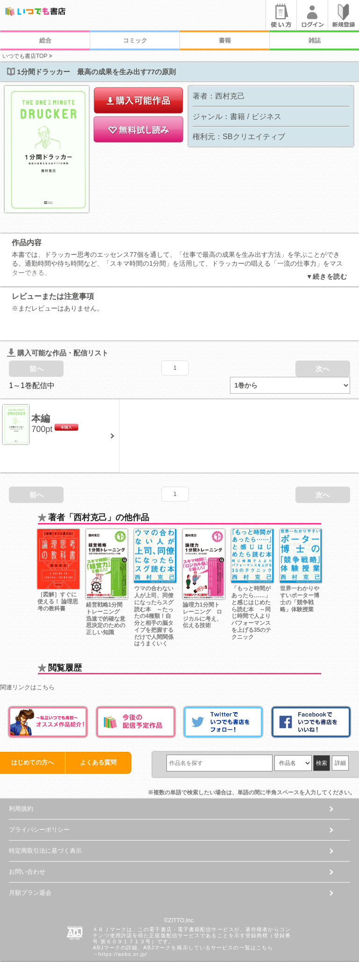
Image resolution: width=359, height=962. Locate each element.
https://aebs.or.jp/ (123, 924)
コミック (135, 40)
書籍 (225, 40)
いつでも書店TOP (24, 56)
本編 (40, 388)
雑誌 (315, 40)
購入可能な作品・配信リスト (57, 322)
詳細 (340, 733)
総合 (45, 40)
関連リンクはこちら (27, 657)
